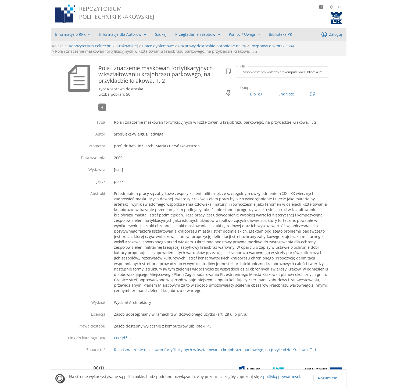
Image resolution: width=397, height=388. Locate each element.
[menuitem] (73, 34)
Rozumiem (327, 377)
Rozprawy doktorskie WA (273, 45)
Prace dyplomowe (158, 45)
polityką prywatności (281, 376)
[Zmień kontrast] (331, 7)
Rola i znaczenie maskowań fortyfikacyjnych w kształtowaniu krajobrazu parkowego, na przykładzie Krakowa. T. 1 (215, 349)
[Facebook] (321, 7)
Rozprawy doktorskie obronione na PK (212, 45)
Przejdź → (123, 337)
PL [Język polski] (340, 7)
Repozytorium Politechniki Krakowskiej (103, 45)
